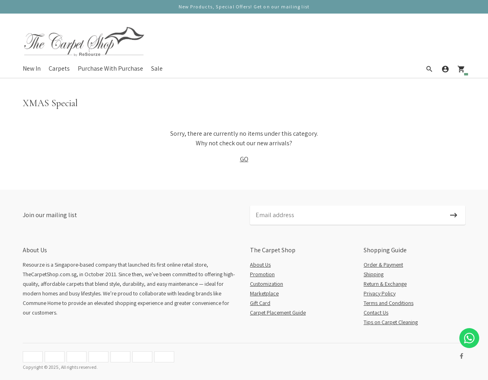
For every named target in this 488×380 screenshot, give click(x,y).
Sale (157, 68)
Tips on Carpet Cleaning (391, 322)
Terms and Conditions (388, 303)
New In (32, 68)
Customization (266, 283)
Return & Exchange (385, 283)
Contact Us (376, 312)
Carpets (59, 68)
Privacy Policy (380, 293)
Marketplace (264, 293)
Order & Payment (383, 264)
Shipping (374, 274)
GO (244, 159)
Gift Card (260, 303)
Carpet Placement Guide (278, 312)
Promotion (262, 274)
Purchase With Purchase (110, 68)
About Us (260, 264)
